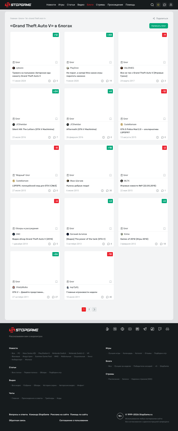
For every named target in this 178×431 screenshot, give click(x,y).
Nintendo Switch (59, 353)
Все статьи (16, 372)
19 (109, 80)
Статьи (71, 4)
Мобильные (66, 356)
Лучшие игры (114, 353)
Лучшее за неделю (122, 366)
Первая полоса (30, 372)
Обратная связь (17, 420)
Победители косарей (143, 366)
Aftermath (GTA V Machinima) (81, 129)
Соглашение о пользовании (73, 420)
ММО (56, 356)
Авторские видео (67, 385)
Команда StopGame (39, 414)
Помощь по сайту (79, 414)
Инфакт (80, 385)
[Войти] (171, 4)
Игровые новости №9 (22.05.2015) (138, 185)
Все (13, 353)
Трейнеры (49, 398)
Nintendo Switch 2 (76, 353)
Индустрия (27, 356)
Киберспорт (17, 360)
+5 (156, 366)
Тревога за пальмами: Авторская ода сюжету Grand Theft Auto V (31, 74)
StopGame (164, 366)
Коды (59, 398)
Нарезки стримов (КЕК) (141, 379)
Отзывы (148, 353)
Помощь (130, 4)
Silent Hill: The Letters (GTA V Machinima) (33, 129)
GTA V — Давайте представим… (28, 292)
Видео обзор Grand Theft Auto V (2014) (32, 239)
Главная (13, 18)
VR (88, 353)
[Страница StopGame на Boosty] (107, 329)
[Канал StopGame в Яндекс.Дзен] (122, 329)
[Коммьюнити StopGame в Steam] (152, 329)
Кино (90, 356)
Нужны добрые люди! (77, 185)
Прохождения (115, 4)
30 (109, 190)
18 (163, 243)
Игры (61, 4)
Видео (80, 4)
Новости (51, 4)
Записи (125, 379)
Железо (28, 360)
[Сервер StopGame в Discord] (167, 329)
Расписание (113, 379)
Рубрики (27, 385)
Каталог (138, 353)
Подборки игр (55, 372)
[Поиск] (152, 5)
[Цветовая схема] (158, 4)
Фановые (16, 356)
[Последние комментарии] (164, 4)
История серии (50, 385)
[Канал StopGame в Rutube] (137, 329)
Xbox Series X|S (29, 353)
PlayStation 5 (44, 353)
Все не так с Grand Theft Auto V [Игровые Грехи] (141, 74)
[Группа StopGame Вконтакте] (115, 329)
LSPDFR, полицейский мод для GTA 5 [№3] (34, 185)
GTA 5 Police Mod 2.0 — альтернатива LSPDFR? (139, 131)
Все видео (16, 385)
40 (109, 297)
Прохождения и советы (32, 398)
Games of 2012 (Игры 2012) (134, 239)
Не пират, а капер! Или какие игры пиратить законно (84, 74)
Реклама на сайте (60, 414)
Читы (11, 393)
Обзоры (43, 372)
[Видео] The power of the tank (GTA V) (85, 239)
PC (19, 353)
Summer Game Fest (43, 356)
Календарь (127, 353)
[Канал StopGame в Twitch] (160, 329)
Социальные (79, 356)
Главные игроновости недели (81, 292)
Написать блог (158, 26)
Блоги (90, 4)
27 (55, 297)
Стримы (100, 4)
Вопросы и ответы (18, 414)
